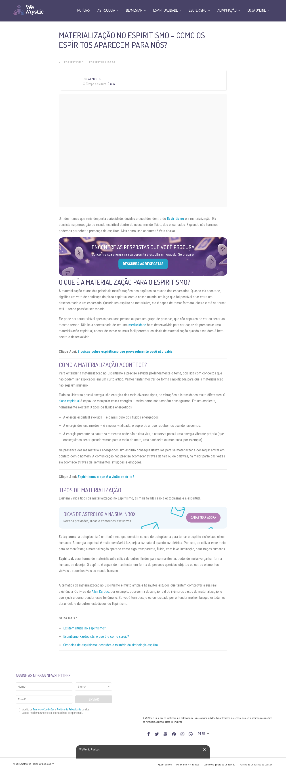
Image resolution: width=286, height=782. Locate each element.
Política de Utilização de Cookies (256, 764)
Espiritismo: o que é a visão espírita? (106, 477)
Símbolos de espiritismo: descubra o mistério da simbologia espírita (110, 645)
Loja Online (257, 10)
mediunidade (137, 325)
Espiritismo (74, 62)
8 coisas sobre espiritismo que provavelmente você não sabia (125, 351)
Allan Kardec (100, 591)
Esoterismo (197, 10)
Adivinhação (227, 10)
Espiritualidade (102, 62)
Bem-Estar (134, 10)
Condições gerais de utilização (219, 764)
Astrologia (106, 10)
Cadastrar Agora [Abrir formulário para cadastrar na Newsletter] (203, 517)
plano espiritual (69, 401)
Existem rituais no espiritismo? (84, 628)
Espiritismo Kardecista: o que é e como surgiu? (96, 636)
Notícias (83, 10)
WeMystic (94, 79)
